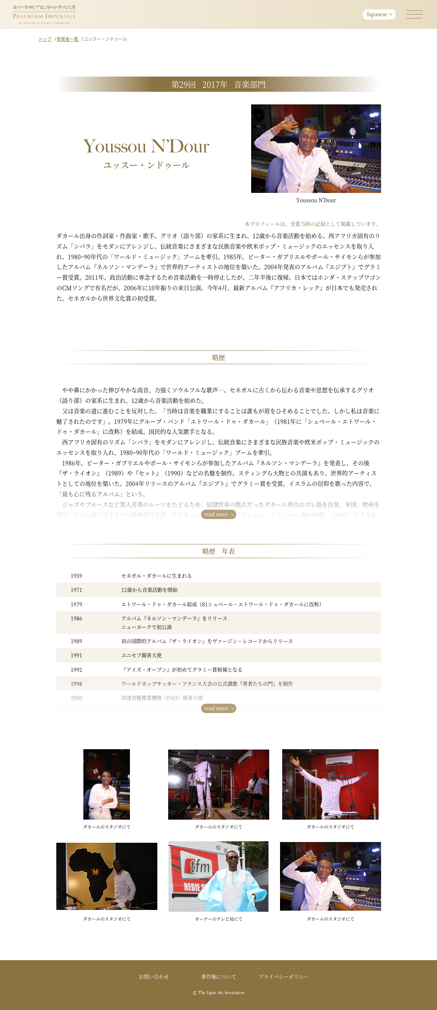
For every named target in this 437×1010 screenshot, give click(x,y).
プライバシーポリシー (283, 976)
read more (216, 514)
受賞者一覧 (68, 39)
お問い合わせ (154, 976)
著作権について (218, 976)
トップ (45, 39)
